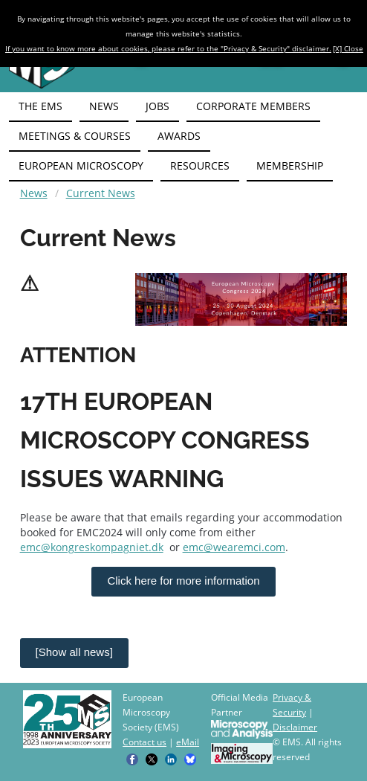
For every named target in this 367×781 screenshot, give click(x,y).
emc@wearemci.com (234, 547)
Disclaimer (295, 727)
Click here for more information (183, 580)
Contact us (144, 742)
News (34, 193)
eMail (187, 742)
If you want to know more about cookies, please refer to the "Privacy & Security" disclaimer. (168, 48)
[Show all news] (74, 652)
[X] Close (348, 48)
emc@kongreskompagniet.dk (91, 547)
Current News (100, 193)
